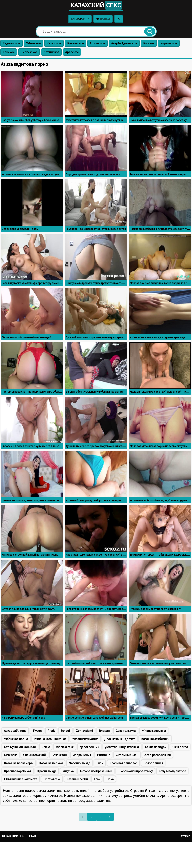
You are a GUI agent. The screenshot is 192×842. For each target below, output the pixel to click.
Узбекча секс (64, 747)
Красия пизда (46, 771)
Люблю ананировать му (135, 771)
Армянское (97, 43)
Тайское (9, 52)
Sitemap (185, 836)
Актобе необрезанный (96, 771)
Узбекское (33, 43)
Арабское (72, 52)
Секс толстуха (126, 731)
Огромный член (127, 755)
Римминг (103, 755)
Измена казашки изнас (50, 739)
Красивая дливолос (123, 763)
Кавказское (75, 43)
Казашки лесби (77, 779)
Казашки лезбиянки (155, 739)
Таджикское (11, 43)
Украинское (169, 43)
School (65, 731)
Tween (37, 731)
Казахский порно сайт (19, 836)
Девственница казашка (122, 747)
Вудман (104, 731)
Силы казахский (34, 755)
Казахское (54, 43)
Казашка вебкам (51, 763)
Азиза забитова (15, 731)
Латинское (51, 52)
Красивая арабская (17, 771)
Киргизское (29, 52)
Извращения (82, 755)
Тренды (103, 19)
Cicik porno (180, 747)
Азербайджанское (124, 43)
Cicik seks (10, 755)
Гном (99, 763)
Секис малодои (155, 747)
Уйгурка (68, 771)
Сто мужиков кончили (20, 747)
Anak (51, 731)
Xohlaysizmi (84, 731)
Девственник (89, 747)
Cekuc (46, 747)
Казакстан (59, 755)
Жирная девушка (154, 731)
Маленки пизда (79, 763)
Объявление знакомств (20, 779)
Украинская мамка (85, 739)
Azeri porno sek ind (157, 755)
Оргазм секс (51, 779)
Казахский (96, 5)
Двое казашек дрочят (119, 739)
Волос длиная (153, 763)
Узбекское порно (16, 739)
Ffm (97, 779)
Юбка (110, 779)
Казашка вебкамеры (18, 763)
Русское (148, 43)
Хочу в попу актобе (172, 771)
